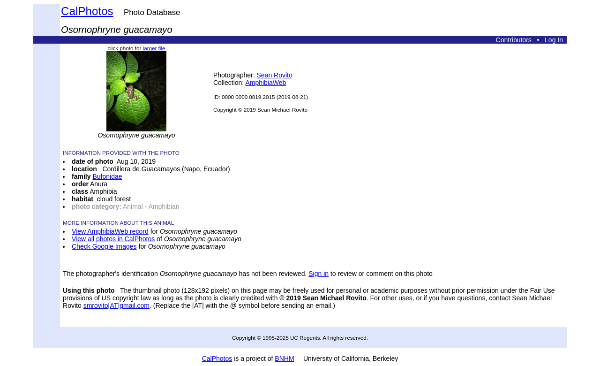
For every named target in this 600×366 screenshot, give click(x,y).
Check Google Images (104, 246)
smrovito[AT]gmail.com (116, 305)
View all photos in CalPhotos (113, 239)
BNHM (284, 358)
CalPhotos (87, 11)
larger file (154, 48)
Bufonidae (107, 176)
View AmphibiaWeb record (110, 231)
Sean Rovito (274, 75)
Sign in (318, 273)
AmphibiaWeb (265, 82)
